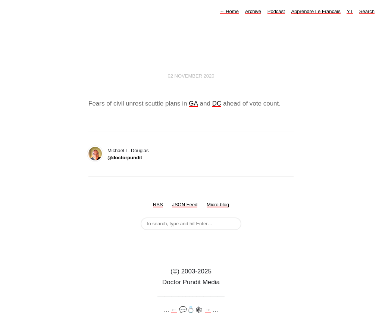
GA (193, 103)
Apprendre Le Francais (315, 11)
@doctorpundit (124, 157)
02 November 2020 (190, 76)
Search (367, 11)
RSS (158, 204)
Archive (253, 11)
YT (350, 11)
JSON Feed (184, 204)
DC (217, 103)
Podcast (276, 11)
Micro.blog (218, 204)
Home (229, 11)
